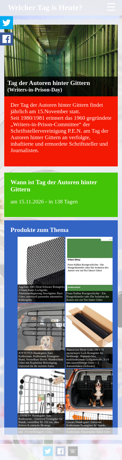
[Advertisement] (61, 444)
